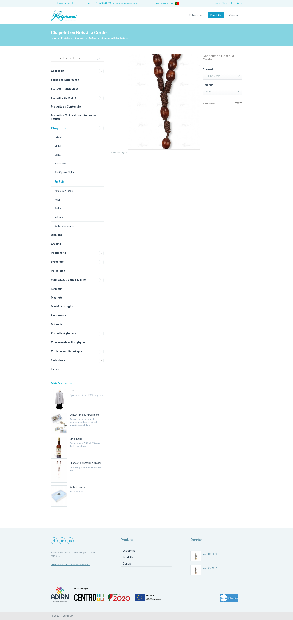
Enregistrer (236, 3)
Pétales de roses (64, 190)
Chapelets (79, 38)
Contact (234, 15)
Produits (215, 15)
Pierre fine (60, 163)
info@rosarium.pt (62, 3)
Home (53, 38)
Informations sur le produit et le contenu (70, 564)
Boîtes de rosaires (64, 225)
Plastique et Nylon (65, 172)
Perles (58, 208)
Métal (58, 145)
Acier (57, 199)
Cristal (58, 137)
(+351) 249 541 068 (99, 3)
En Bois (92, 38)
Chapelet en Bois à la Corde (114, 38)
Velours (59, 217)
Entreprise (195, 15)
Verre (58, 154)
